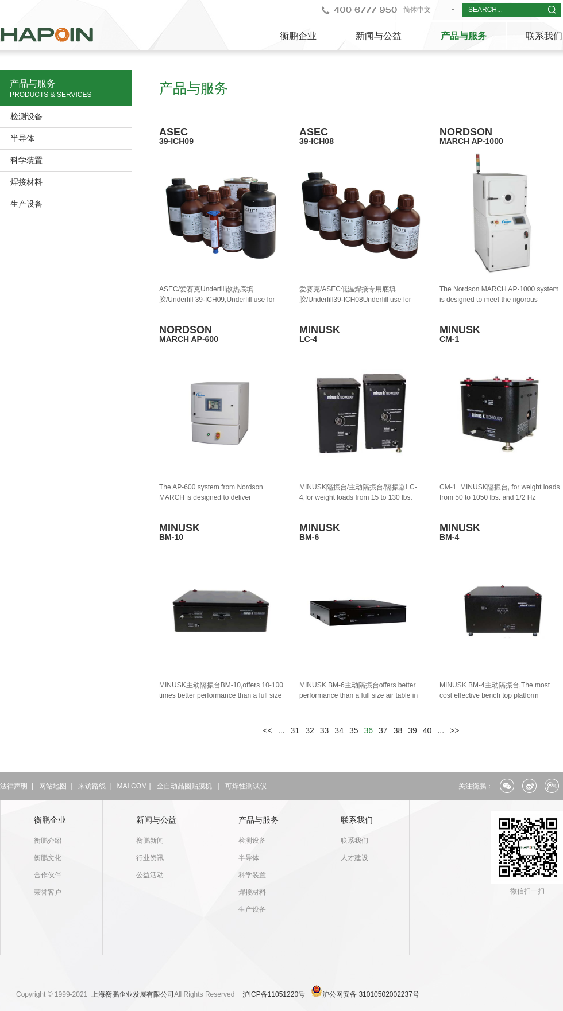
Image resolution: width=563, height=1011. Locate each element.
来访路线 (92, 786)
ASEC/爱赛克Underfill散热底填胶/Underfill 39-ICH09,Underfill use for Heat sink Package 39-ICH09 (217, 299)
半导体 (22, 138)
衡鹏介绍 (47, 841)
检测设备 (26, 116)
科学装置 (26, 160)
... (281, 730)
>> (454, 730)
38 (398, 730)
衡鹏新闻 (150, 841)
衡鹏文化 (47, 858)
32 (309, 730)
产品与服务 (464, 36)
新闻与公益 (379, 36)
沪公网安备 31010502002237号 (370, 994)
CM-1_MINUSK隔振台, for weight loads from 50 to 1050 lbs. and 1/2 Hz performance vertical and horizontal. (499, 497)
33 (324, 730)
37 (383, 730)
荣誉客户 (47, 892)
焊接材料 (26, 181)
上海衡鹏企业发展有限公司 (132, 994)
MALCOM (132, 786)
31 (295, 730)
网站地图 (53, 786)
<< (267, 730)
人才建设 (354, 858)
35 (353, 730)
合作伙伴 (47, 875)
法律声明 (14, 786)
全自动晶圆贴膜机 (184, 786)
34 (339, 730)
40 (427, 730)
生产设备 (26, 203)
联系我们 (357, 820)
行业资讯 (150, 858)
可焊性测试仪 (246, 786)
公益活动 (150, 875)
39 (412, 730)
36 (368, 730)
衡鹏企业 (298, 36)
